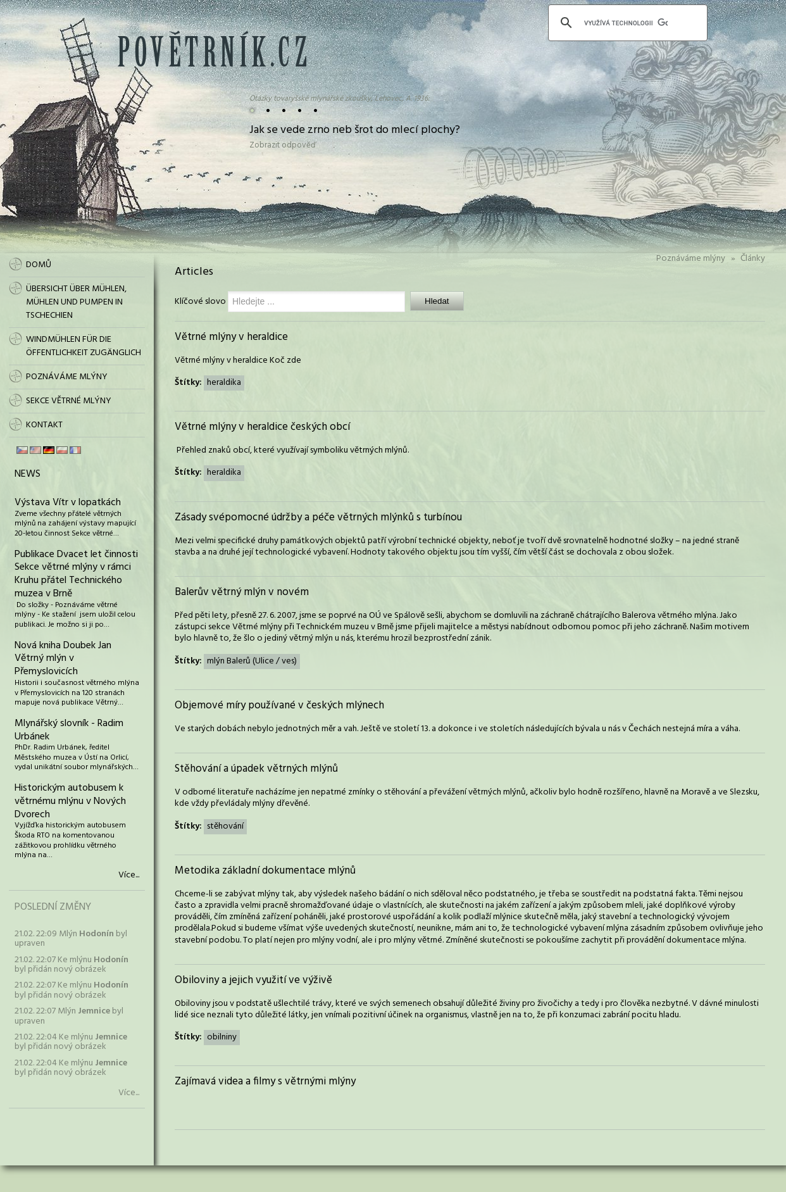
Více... (128, 875)
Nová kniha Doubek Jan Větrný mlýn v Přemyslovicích (63, 659)
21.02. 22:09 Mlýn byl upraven (71, 939)
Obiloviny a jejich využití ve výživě (253, 980)
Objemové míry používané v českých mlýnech (279, 705)
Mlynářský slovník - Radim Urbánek (69, 730)
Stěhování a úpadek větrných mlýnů (256, 768)
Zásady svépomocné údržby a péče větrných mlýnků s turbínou (318, 517)
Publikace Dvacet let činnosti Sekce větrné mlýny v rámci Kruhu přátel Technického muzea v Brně (76, 574)
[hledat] (626, 22)
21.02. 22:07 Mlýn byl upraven (69, 1016)
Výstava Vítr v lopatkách (68, 502)
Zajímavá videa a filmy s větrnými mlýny (265, 1081)
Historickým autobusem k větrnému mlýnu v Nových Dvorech (70, 801)
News (28, 474)
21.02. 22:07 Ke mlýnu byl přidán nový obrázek (71, 965)
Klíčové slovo (200, 301)
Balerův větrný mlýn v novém (242, 592)
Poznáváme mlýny (690, 258)
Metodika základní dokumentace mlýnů (265, 870)
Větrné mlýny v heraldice (231, 337)
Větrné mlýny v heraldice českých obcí (262, 427)
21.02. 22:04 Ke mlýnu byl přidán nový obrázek (71, 1042)
